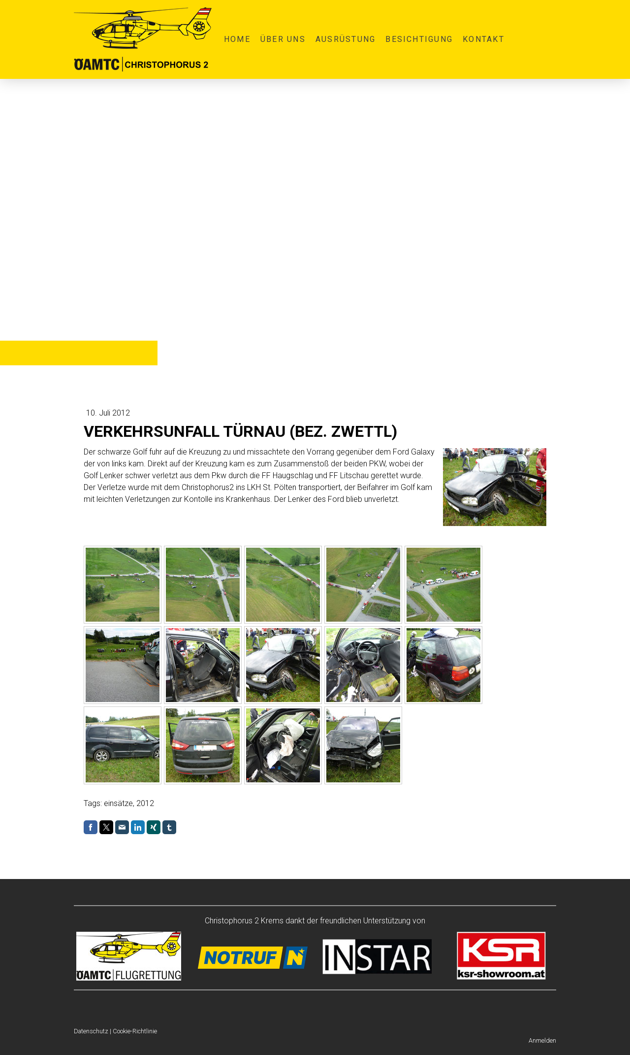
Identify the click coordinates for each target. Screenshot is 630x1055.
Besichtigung (419, 39)
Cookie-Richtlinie (135, 1031)
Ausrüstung (345, 39)
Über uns (283, 39)
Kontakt (483, 39)
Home (237, 39)
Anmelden (542, 1040)
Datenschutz (91, 1031)
